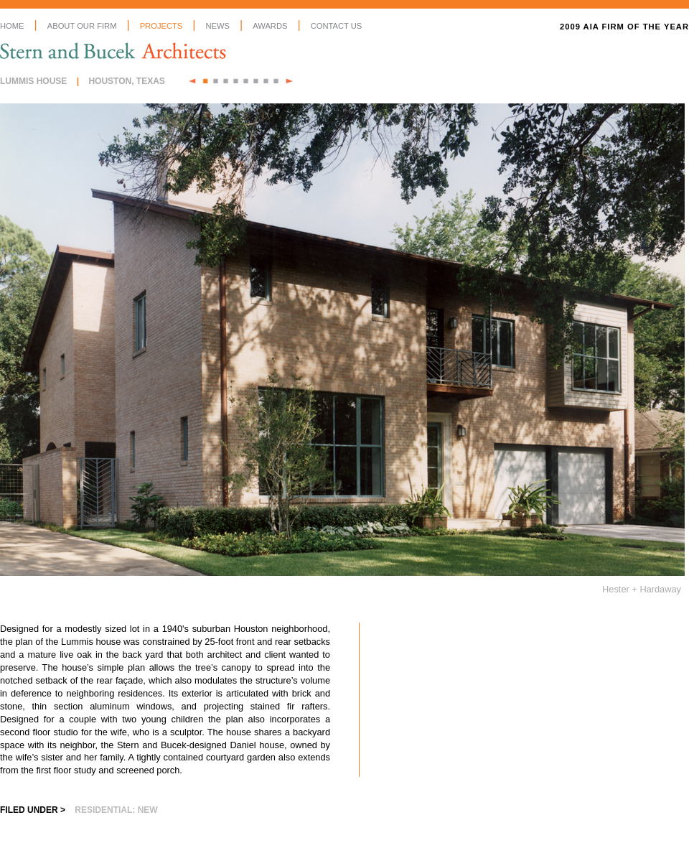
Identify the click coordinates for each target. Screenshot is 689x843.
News (217, 26)
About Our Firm (82, 26)
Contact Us (336, 26)
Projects (161, 26)
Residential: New (116, 810)
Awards (270, 26)
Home (12, 26)
